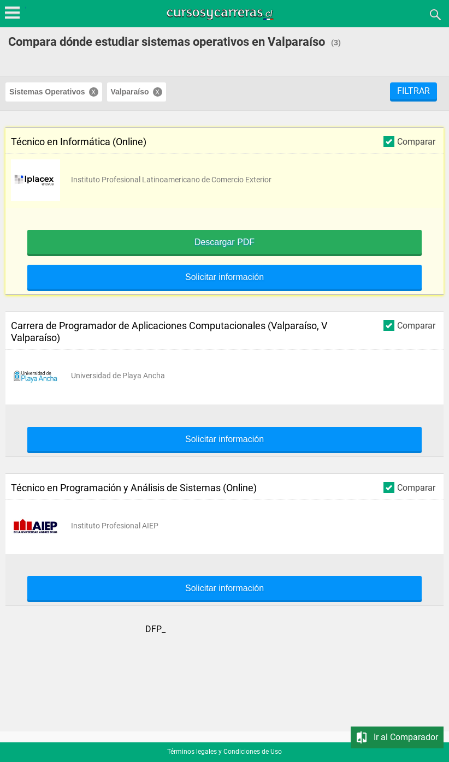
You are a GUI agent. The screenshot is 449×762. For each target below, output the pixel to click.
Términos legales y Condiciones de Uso (224, 751)
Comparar (409, 141)
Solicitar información (224, 277)
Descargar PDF (224, 242)
